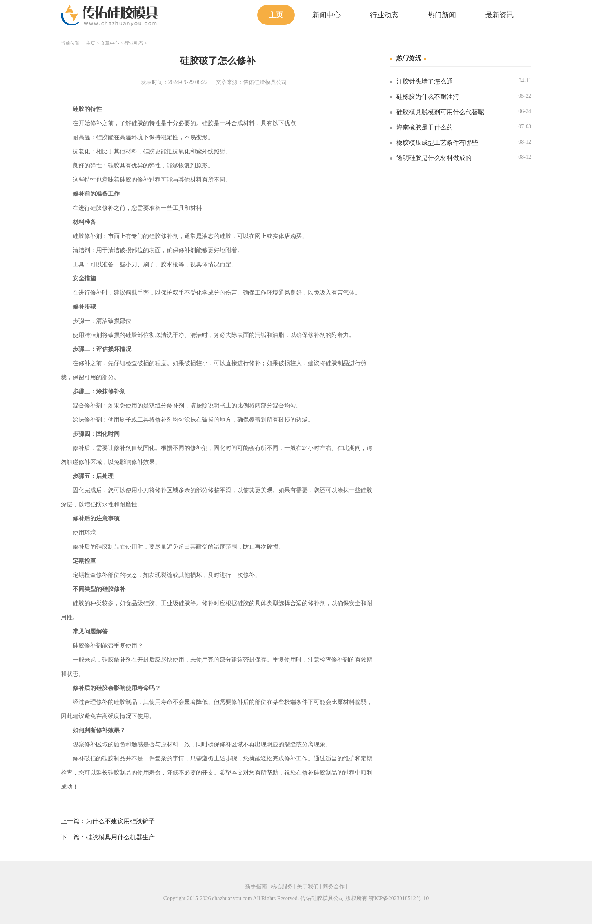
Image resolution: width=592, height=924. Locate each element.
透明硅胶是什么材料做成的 (434, 158)
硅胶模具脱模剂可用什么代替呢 (440, 112)
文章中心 (109, 43)
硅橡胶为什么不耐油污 (427, 96)
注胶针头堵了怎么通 (424, 81)
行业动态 (384, 15)
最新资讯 (499, 15)
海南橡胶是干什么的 (424, 127)
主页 (276, 15)
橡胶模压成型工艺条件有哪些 (437, 142)
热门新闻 (442, 15)
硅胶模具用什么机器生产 (120, 837)
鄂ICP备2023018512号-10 (399, 898)
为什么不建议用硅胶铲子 (120, 821)
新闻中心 (326, 15)
